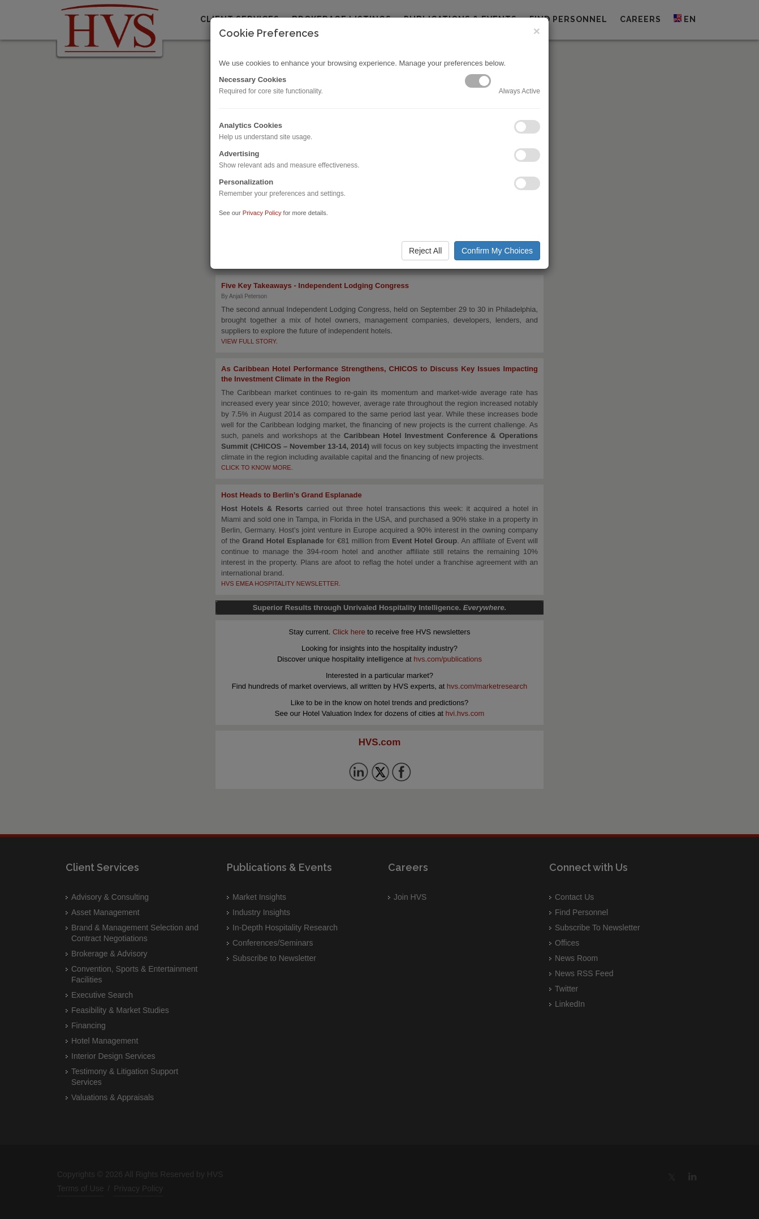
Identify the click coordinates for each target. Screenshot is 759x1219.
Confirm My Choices (497, 250)
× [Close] (536, 31)
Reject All (425, 250)
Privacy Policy (262, 212)
